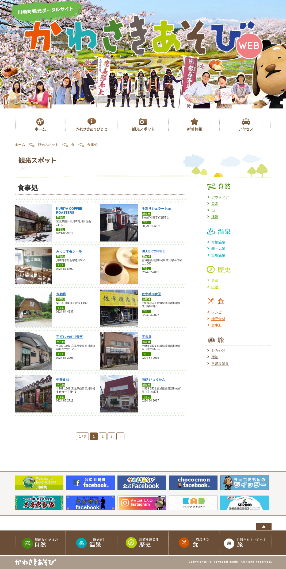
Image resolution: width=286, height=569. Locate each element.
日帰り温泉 (220, 364)
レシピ (216, 312)
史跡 (214, 280)
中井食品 (62, 379)
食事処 (216, 325)
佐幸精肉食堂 (151, 294)
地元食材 (218, 319)
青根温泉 (218, 242)
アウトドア (220, 197)
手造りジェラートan (156, 209)
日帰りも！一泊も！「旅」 (246, 543)
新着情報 (194, 124)
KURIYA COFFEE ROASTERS (69, 211)
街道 (214, 287)
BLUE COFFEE (153, 251)
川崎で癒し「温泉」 (91, 543)
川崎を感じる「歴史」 (143, 543)
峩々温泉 (218, 249)
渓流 (214, 217)
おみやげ (218, 351)
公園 (214, 204)
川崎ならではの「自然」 (40, 543)
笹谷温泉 (218, 255)
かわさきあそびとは (91, 124)
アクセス (246, 124)
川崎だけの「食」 (194, 543)
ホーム (40, 124)
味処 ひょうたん (153, 379)
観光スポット (143, 124)
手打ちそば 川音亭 (69, 337)
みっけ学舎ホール (69, 251)
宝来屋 (146, 337)
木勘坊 (61, 294)
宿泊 (214, 357)
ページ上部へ (264, 526)
